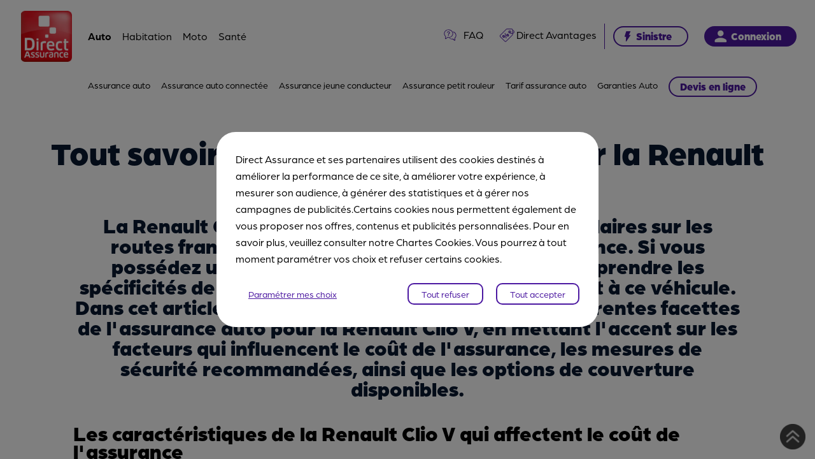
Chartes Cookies (434, 242)
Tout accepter (537, 294)
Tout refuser (445, 294)
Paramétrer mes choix (292, 294)
